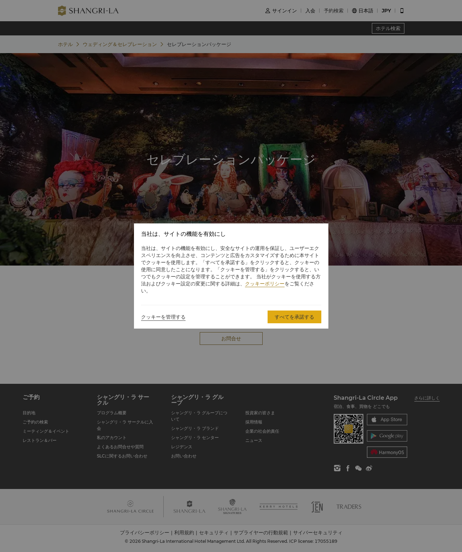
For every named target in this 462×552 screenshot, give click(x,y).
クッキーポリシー (265, 283)
